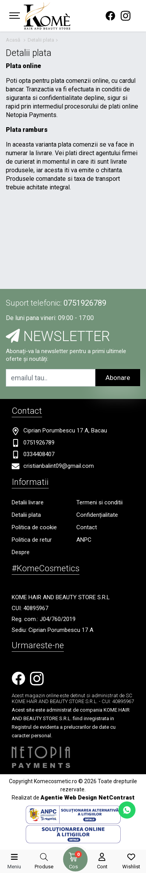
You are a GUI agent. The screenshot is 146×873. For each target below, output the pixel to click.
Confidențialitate (97, 514)
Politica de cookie (34, 527)
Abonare (118, 377)
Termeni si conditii (99, 502)
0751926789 (84, 303)
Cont (102, 867)
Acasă (13, 40)
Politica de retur (32, 539)
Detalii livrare (28, 502)
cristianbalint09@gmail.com (58, 465)
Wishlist (131, 867)
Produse (44, 867)
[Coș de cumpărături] (73, 857)
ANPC (83, 539)
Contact (86, 527)
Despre (21, 552)
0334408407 (39, 454)
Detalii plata (41, 40)
